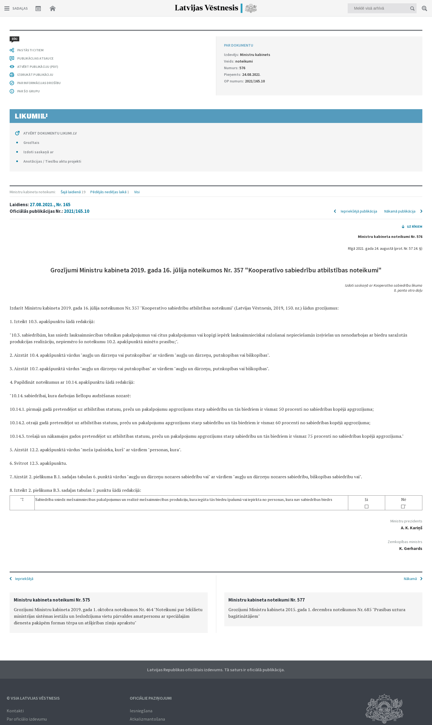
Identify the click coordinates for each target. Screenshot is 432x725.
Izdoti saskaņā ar (38, 534)
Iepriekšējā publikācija (359, 55)
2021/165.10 (76, 56)
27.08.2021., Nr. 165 (50, 49)
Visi (137, 36)
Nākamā (410, 578)
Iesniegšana (141, 710)
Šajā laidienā (71, 36)
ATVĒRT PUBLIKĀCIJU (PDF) (37, 449)
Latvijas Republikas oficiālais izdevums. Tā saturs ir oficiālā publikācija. (216, 669)
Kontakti (15, 710)
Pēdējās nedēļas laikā (108, 36)
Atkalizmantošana (147, 718)
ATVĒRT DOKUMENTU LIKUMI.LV (50, 516)
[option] (109, 612)
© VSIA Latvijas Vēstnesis (33, 697)
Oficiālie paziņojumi (151, 697)
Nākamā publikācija (399, 55)
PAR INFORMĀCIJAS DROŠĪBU (39, 466)
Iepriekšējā (24, 578)
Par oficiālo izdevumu (27, 718)
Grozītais (31, 525)
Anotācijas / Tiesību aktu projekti (52, 544)
